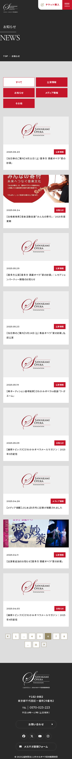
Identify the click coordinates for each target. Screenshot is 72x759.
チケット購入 (53, 4)
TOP (5, 56)
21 (36, 644)
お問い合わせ (36, 724)
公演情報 (51, 82)
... (24, 636)
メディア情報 (51, 92)
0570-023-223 (40, 707)
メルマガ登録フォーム (36, 746)
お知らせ (18, 92)
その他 (19, 103)
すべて (19, 82)
